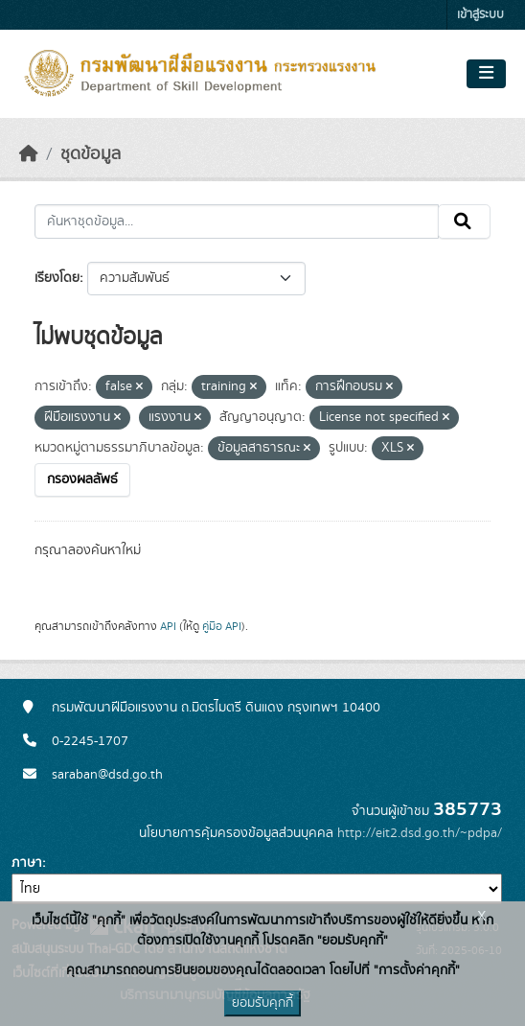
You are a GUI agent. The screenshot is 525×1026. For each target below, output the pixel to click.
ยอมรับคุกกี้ (262, 1003)
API (168, 626)
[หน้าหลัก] (28, 154)
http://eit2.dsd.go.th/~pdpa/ (419, 833)
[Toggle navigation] (486, 73)
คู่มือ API (221, 626)
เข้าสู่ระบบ (480, 15)
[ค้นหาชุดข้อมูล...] (236, 221)
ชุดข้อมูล (90, 154)
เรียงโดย (57, 278)
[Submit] (464, 221)
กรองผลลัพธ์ (82, 479)
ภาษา (26, 863)
